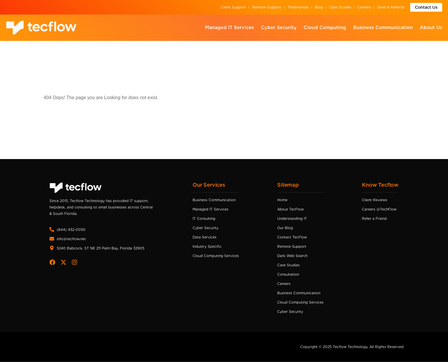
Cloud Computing (325, 27)
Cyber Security (279, 27)
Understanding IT (292, 218)
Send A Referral (390, 7)
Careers (364, 7)
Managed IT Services (229, 27)
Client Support (233, 7)
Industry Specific (207, 246)
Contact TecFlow (292, 237)
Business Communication (383, 27)
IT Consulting (204, 218)
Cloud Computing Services (216, 256)
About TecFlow (290, 209)
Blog (319, 7)
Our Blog (285, 228)
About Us (431, 27)
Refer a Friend (374, 218)
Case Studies (340, 7)
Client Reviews (374, 200)
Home (282, 200)
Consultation (288, 274)
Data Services (204, 237)
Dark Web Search (292, 256)
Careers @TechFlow (379, 209)
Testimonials (298, 7)
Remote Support (266, 7)
